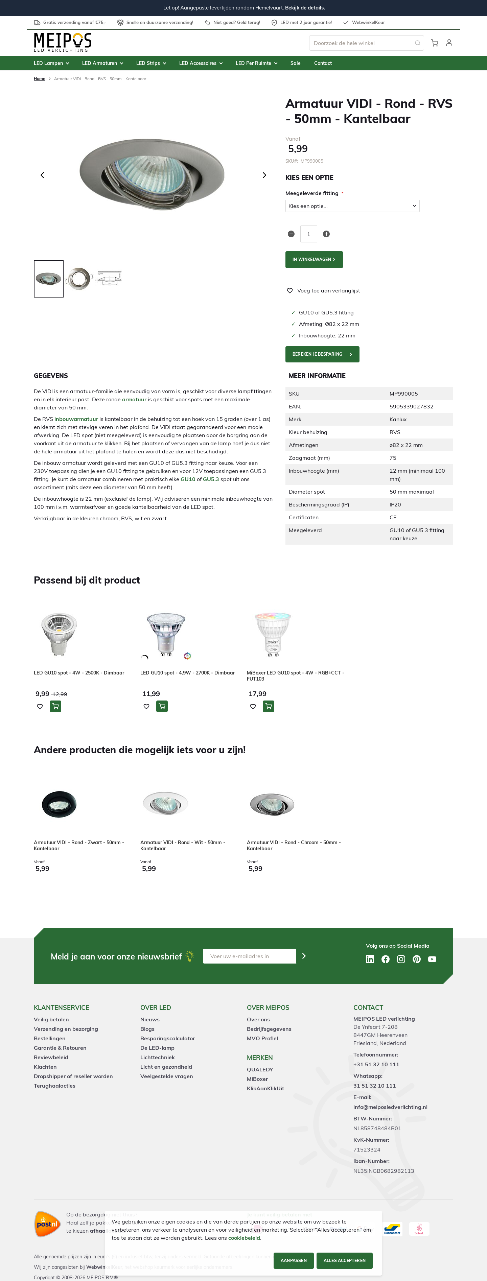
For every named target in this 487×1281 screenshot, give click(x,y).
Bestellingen (50, 1038)
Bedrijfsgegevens (269, 1028)
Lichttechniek (157, 1057)
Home (39, 78)
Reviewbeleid (51, 1057)
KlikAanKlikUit (265, 1088)
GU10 (188, 479)
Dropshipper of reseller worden (73, 1076)
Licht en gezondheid (166, 1066)
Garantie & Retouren (60, 1047)
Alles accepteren (345, 1260)
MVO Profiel (262, 1038)
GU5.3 (211, 479)
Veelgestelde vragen (166, 1076)
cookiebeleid (244, 1237)
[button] (449, 43)
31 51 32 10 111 (374, 1085)
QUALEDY (260, 1069)
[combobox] (366, 43)
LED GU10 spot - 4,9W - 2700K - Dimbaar (187, 673)
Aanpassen (294, 1260)
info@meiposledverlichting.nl (390, 1107)
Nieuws (150, 1019)
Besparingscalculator (167, 1038)
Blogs (147, 1028)
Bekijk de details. (305, 7)
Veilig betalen (51, 1019)
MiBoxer (257, 1078)
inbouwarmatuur (76, 419)
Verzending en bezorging (66, 1028)
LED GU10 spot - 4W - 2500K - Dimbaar (79, 673)
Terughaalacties (54, 1085)
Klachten (45, 1066)
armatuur (134, 399)
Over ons (258, 1019)
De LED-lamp (157, 1047)
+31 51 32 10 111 (376, 1064)
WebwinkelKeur (104, 1267)
